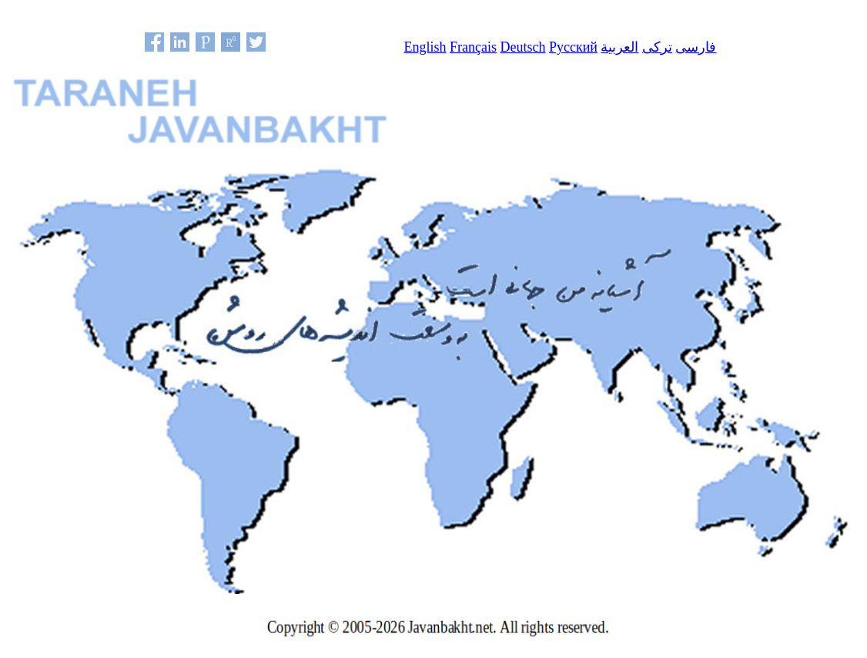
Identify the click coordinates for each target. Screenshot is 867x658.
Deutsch (523, 47)
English (425, 47)
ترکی (657, 47)
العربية (619, 47)
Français (473, 47)
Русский (573, 47)
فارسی (695, 47)
